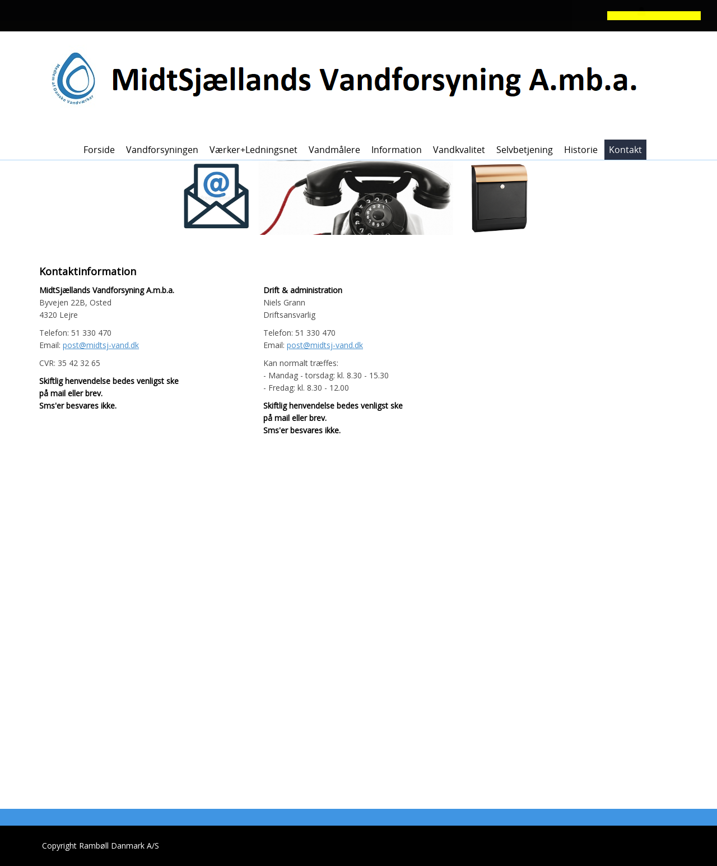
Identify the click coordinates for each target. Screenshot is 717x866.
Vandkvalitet (459, 149)
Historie (581, 149)
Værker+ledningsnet (253, 149)
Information (396, 149)
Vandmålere (334, 149)
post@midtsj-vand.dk (101, 345)
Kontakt (625, 149)
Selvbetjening (524, 149)
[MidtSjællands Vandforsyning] (354, 79)
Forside (99, 149)
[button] (311, 16)
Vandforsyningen (162, 149)
